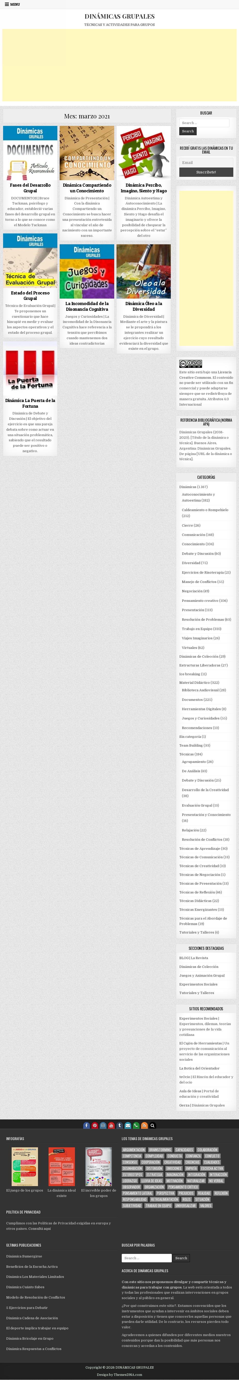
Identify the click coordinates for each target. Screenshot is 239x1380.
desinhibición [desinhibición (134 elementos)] (132, 1168)
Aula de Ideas (190, 1091)
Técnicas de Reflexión (197, 892)
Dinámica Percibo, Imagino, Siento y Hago (144, 187)
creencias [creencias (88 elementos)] (192, 1162)
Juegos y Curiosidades (201, 718)
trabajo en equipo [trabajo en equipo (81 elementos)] (158, 1205)
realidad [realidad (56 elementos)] (204, 1193)
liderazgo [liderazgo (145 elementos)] (130, 1180)
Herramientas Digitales (201, 709)
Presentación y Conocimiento (206, 815)
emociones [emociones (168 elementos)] (174, 1168)
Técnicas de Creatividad (199, 866)
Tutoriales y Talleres (196, 932)
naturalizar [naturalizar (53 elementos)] (196, 1180)
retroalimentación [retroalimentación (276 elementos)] (164, 1199)
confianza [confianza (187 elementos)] (193, 1156)
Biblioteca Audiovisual (200, 690)
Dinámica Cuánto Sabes (25, 1287)
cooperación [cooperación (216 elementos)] (151, 1162)
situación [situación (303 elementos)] (202, 1199)
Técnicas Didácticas (195, 901)
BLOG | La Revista (193, 958)
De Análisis (191, 771)
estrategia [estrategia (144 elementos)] (154, 1174)
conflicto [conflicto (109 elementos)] (212, 1156)
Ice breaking (189, 674)
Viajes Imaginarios (197, 638)
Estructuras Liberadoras (199, 665)
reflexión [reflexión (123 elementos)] (221, 1193)
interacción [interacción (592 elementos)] (218, 1174)
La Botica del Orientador (199, 1068)
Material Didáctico (194, 683)
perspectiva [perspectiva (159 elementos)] (165, 1193)
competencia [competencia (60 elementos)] (132, 1156)
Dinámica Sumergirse (24, 1256)
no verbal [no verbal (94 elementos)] (216, 1180)
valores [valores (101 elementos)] (205, 1205)
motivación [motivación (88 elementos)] (175, 1180)
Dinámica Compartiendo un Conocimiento (87, 187)
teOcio (184, 1077)
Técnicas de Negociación (199, 875)
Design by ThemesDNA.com (119, 1375)
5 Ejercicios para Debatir (27, 1308)
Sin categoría (190, 737)
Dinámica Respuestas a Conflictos (33, 1349)
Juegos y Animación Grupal (202, 975)
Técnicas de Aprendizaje (199, 849)
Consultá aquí (39, 1229)
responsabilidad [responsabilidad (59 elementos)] (135, 1199)
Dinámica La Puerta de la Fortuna (30, 403)
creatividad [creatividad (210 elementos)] (172, 1162)
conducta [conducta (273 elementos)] (175, 1156)
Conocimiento (193, 544)
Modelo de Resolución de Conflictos (35, 1297)
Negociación (192, 591)
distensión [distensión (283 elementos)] (154, 1168)
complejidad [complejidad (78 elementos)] (154, 1156)
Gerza (184, 1105)
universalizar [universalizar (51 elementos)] (186, 1205)
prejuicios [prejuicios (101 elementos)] (186, 1193)
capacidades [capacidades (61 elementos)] (184, 1149)
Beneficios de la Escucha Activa (32, 1267)
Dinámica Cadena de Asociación (32, 1318)
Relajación (190, 830)
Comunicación (193, 535)
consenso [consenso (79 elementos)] (130, 1162)
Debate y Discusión (198, 554)
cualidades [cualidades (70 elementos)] (212, 1162)
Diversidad (191, 563)
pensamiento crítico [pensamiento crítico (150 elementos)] (183, 1187)
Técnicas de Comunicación (201, 857)
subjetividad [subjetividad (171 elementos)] (132, 1205)
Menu (15, 4)
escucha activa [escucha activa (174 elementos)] (212, 1168)
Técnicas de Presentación (200, 883)
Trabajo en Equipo (197, 629)
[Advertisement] (119, 65)
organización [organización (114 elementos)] (154, 1187)
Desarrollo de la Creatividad (205, 790)
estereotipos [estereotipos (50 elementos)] (132, 1174)
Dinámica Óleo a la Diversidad (143, 306)
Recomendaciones (197, 728)
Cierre (187, 525)
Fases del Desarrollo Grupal (30, 187)
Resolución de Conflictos (202, 839)
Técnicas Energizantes (198, 910)
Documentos (192, 700)
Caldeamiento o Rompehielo (205, 510)
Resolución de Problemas (203, 619)
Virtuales (189, 648)
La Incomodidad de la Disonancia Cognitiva (87, 306)
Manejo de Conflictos (199, 582)
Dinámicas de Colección (198, 656)
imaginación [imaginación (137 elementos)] (175, 1174)
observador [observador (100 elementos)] (131, 1187)
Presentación (193, 610)
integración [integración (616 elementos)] (196, 1174)
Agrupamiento (194, 762)
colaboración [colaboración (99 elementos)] (207, 1149)
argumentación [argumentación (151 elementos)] (134, 1149)
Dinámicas (187, 487)
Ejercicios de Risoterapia (203, 572)
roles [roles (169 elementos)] (187, 1199)
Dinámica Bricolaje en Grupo (29, 1338)
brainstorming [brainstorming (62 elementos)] (160, 1149)
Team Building (191, 745)
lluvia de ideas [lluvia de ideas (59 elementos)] (152, 1180)
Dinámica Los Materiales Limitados (35, 1277)
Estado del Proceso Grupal (30, 295)
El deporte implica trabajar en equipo (37, 1328)
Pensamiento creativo (200, 601)
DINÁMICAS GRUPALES (119, 16)
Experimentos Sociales (198, 984)
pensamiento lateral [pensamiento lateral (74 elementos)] (137, 1193)
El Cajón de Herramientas (200, 1043)
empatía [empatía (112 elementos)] (191, 1168)
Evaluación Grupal (197, 805)
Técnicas (186, 754)
